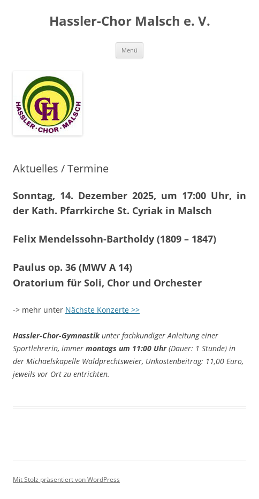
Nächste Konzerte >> (102, 310)
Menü (129, 50)
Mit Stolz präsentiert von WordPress (66, 479)
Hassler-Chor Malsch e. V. (129, 21)
